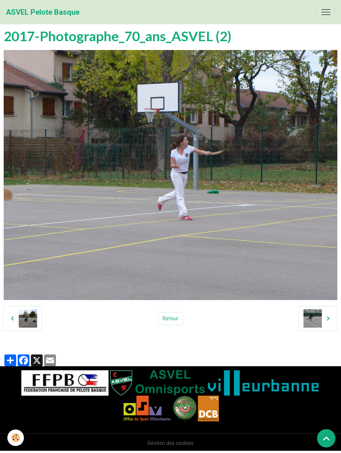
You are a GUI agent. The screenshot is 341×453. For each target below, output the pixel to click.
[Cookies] (15, 437)
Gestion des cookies (170, 443)
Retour (170, 318)
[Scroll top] (326, 438)
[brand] (42, 12)
